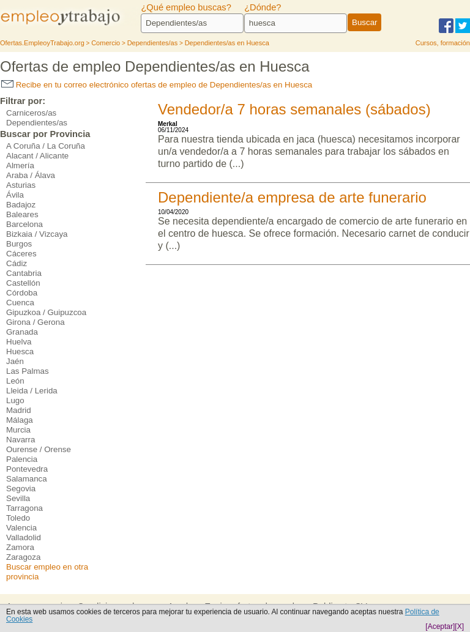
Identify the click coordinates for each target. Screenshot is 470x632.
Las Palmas (27, 371)
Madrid (18, 410)
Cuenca (20, 302)
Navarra (20, 439)
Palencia (21, 459)
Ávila (15, 194)
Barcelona (24, 224)
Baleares (22, 214)
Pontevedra (27, 469)
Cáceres (21, 253)
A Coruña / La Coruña (45, 146)
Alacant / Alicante (37, 155)
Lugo (15, 400)
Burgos (19, 243)
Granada (22, 331)
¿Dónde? (262, 7)
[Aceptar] (440, 626)
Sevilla (18, 498)
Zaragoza (23, 557)
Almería (20, 165)
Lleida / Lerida (32, 390)
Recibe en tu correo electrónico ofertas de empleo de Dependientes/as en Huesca (156, 84)
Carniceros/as (31, 112)
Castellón (23, 283)
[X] (459, 626)
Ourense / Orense (38, 449)
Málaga (19, 420)
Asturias (20, 185)
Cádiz (16, 263)
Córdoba (21, 292)
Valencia (21, 527)
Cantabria (24, 273)
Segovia (20, 488)
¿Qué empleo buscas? (186, 7)
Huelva (19, 341)
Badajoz (20, 204)
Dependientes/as (36, 122)
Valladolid (23, 537)
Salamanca (26, 478)
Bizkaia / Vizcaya (37, 234)
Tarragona (24, 508)
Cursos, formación (443, 42)
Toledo (18, 517)
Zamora (20, 547)
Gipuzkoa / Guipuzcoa (46, 312)
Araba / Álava (30, 175)
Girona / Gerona (35, 322)
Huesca (20, 351)
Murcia (18, 429)
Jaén (15, 361)
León (15, 380)
